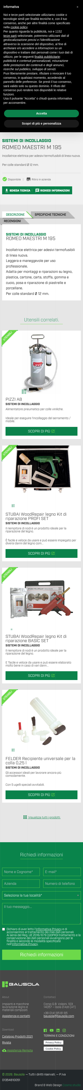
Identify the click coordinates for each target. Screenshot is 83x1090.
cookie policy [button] (18, 27)
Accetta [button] (41, 113)
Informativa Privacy (49, 929)
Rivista (6, 1042)
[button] (77, 6)
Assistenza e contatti (16, 1016)
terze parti (10, 35)
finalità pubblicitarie (47, 56)
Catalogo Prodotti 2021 (17, 1036)
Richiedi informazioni (41, 954)
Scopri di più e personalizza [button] (41, 123)
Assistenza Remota (17, 1050)
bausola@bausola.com (59, 1016)
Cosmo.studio (72, 1085)
